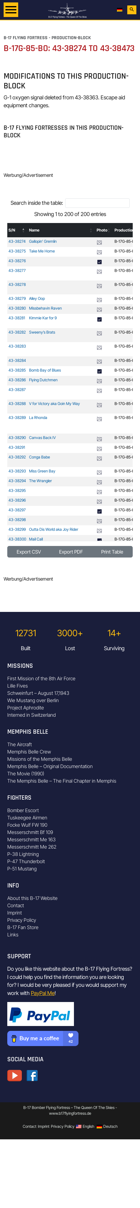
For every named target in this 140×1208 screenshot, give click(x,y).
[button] (23, 230)
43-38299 (17, 529)
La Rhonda (38, 417)
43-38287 (17, 389)
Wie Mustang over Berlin (33, 700)
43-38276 (17, 261)
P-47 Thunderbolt (26, 861)
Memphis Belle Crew (29, 752)
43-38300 (17, 539)
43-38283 (17, 346)
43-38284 (17, 360)
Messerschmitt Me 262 (31, 847)
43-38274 (17, 241)
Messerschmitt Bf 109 (30, 832)
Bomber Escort (23, 810)
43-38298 (17, 519)
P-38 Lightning (23, 854)
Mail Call (36, 539)
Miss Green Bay (42, 471)
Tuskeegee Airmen (27, 818)
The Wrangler (40, 481)
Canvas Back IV (42, 437)
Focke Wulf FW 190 (27, 825)
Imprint (14, 913)
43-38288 (17, 403)
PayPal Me (43, 993)
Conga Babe (39, 457)
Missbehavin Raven (45, 308)
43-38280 (17, 308)
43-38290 (17, 437)
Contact (15, 905)
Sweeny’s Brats (42, 332)
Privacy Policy (21, 920)
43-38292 (17, 457)
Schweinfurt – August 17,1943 (38, 693)
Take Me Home (42, 251)
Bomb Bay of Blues (45, 370)
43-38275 (17, 251)
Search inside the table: (37, 203)
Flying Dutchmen (43, 380)
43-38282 (17, 332)
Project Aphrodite (25, 708)
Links (12, 935)
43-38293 (17, 471)
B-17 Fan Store (22, 927)
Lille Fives (17, 686)
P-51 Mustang (22, 869)
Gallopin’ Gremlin (43, 241)
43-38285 (17, 370)
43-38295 (17, 490)
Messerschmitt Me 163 (31, 839)
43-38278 (17, 284)
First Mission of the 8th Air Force (41, 678)
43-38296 (17, 500)
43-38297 (17, 510)
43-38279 (17, 298)
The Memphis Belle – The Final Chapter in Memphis (61, 781)
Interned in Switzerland (31, 715)
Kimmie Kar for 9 (43, 318)
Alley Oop (37, 298)
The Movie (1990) (25, 773)
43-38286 (17, 380)
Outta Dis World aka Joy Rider (53, 529)
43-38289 (17, 417)
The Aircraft (19, 744)
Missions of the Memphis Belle (39, 759)
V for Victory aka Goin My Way (54, 403)
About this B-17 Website (32, 898)
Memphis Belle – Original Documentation (50, 766)
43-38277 (17, 270)
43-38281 (16, 318)
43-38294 (17, 481)
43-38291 (16, 447)
